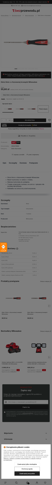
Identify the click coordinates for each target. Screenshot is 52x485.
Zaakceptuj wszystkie (27, 473)
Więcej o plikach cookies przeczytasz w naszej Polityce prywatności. (22, 459)
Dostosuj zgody (27, 469)
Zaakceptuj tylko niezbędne (27, 464)
